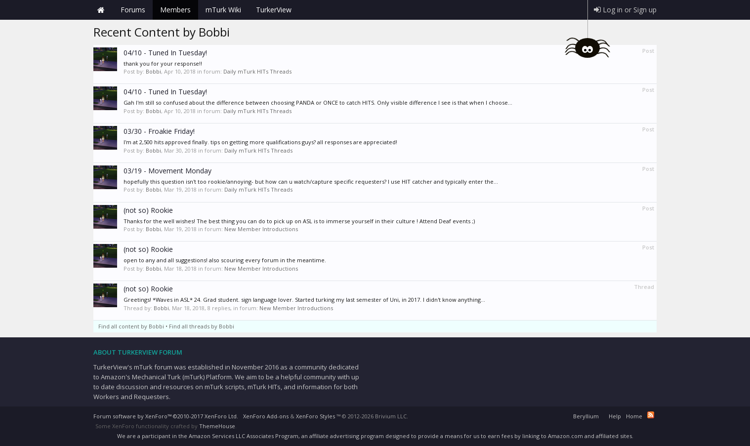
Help (615, 416)
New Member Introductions (261, 229)
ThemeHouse (217, 426)
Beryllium (586, 416)
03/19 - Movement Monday (167, 170)
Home (100, 10)
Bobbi (153, 71)
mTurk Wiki (223, 9)
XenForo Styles (315, 416)
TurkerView (274, 9)
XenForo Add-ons (266, 416)
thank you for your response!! (163, 63)
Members (175, 9)
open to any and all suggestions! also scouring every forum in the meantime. (225, 260)
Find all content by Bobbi (131, 326)
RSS (650, 414)
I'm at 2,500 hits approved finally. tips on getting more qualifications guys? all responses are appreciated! (260, 142)
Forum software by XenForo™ (165, 416)
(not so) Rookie (148, 210)
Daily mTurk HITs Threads (257, 71)
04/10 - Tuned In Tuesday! (165, 52)
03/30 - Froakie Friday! (159, 131)
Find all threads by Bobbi (201, 326)
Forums (133, 9)
